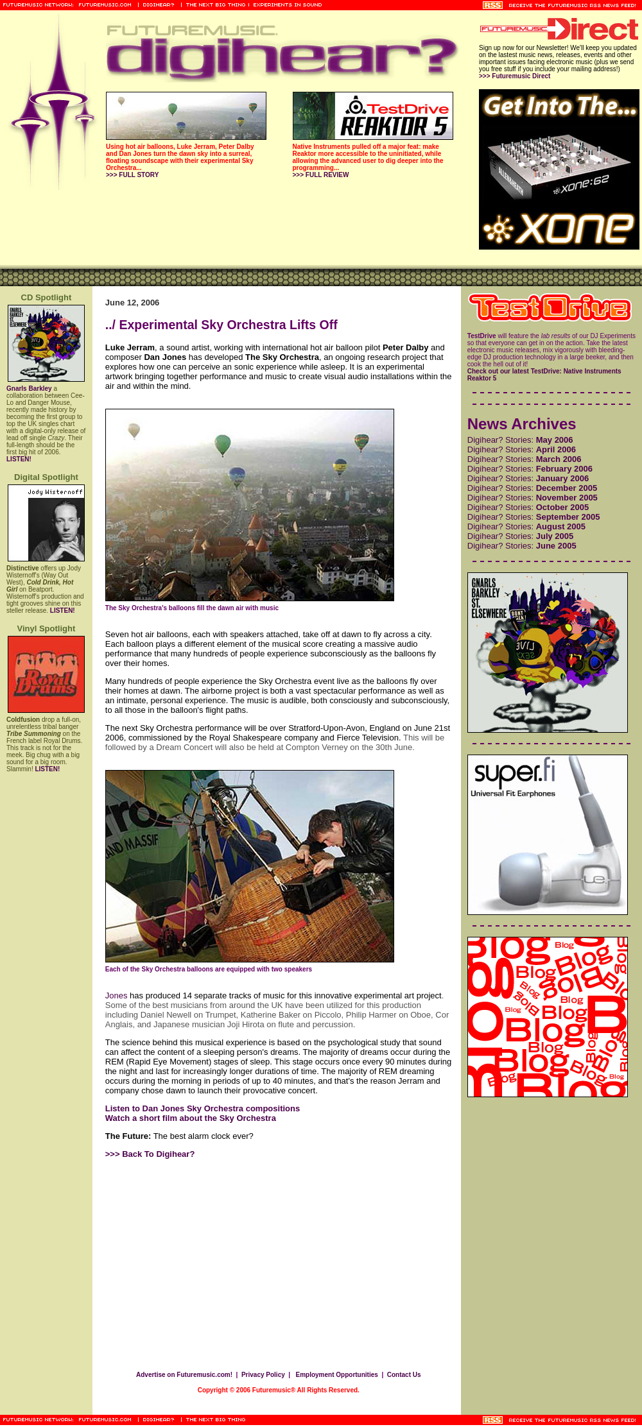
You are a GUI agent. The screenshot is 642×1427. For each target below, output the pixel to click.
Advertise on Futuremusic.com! (184, 1374)
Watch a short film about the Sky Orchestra (190, 1118)
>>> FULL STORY (132, 174)
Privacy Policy (263, 1374)
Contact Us (404, 1374)
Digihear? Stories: (520, 440)
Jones (116, 995)
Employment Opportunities (336, 1374)
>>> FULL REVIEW (321, 174)
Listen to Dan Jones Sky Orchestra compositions (202, 1108)
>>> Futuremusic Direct (514, 76)
